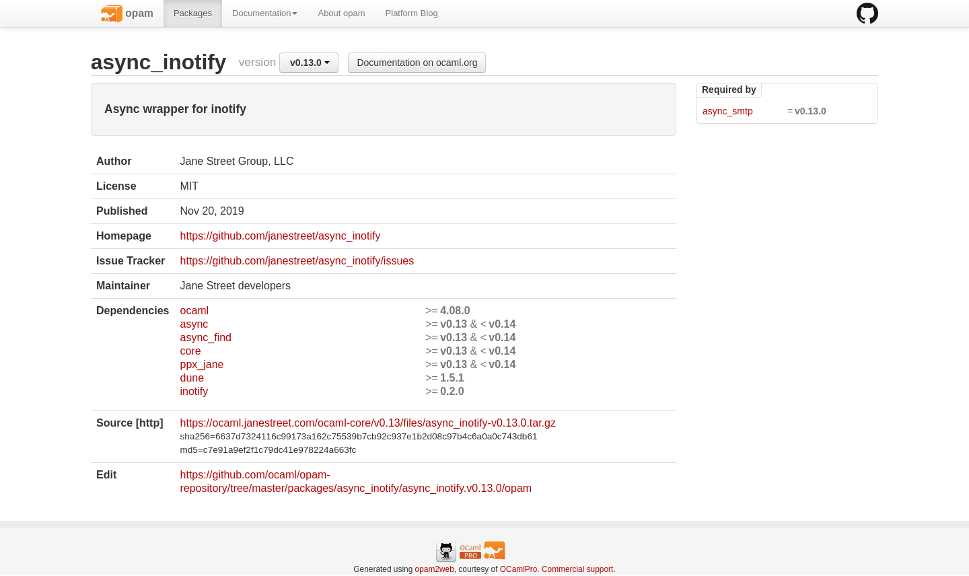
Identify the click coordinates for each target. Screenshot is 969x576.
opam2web (434, 569)
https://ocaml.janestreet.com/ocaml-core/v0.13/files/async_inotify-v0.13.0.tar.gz (367, 423)
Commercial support (577, 569)
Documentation (264, 13)
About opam (341, 13)
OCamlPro (519, 569)
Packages (193, 13)
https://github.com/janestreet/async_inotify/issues (297, 260)
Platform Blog (412, 13)
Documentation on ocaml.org (417, 62)
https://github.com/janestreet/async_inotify (280, 236)
